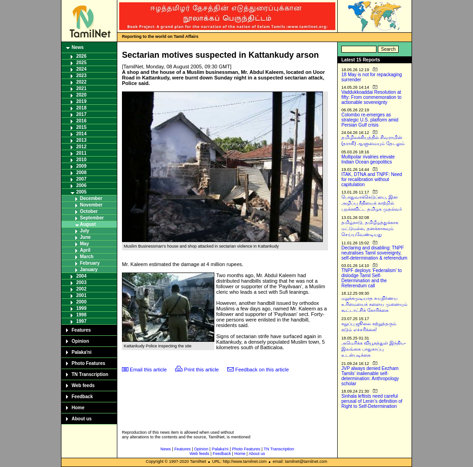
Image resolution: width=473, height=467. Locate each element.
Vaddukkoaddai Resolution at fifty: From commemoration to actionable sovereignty (371, 97)
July (84, 230)
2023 (81, 75)
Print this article (201, 369)
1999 (81, 308)
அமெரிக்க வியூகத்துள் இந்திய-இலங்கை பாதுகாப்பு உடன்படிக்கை (373, 349)
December (91, 198)
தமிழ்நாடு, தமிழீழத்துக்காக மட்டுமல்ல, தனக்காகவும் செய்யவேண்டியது (369, 228)
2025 (81, 62)
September (92, 217)
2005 (81, 191)
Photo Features (88, 363)
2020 (81, 94)
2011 (81, 153)
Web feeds (83, 385)
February (90, 263)
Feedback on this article (262, 369)
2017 (81, 114)
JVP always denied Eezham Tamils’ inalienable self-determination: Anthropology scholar (370, 376)
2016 (81, 120)
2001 (81, 295)
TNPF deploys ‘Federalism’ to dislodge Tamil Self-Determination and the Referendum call (371, 278)
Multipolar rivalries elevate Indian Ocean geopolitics (368, 159)
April (85, 250)
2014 (81, 133)
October (88, 211)
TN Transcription (90, 374)
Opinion (80, 341)
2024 (81, 69)
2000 (81, 301)
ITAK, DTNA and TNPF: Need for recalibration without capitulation (371, 179)
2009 (81, 166)
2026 (81, 56)
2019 (81, 101)
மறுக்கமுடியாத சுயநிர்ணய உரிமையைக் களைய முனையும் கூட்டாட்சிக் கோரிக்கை (374, 304)
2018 (81, 107)
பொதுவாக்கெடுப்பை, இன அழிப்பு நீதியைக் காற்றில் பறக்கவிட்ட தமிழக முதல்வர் (371, 203)
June (85, 237)
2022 (81, 82)
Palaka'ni (81, 352)
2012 (81, 146)
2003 (81, 282)
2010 (81, 159)
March (86, 256)
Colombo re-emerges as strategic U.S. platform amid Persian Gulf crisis (369, 119)
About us (81, 418)
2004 (81, 276)
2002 (81, 288)
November (91, 204)
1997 (81, 321)
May (84, 243)
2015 (81, 127)
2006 (81, 185)
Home (78, 407)
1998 (81, 314)
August (88, 224)
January (88, 269)
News (78, 47)
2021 (81, 88)
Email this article (148, 369)
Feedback (82, 396)
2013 (81, 140)
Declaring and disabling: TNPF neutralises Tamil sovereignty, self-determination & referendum (374, 253)
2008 (81, 172)
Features (81, 330)
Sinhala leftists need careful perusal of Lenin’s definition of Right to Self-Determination (371, 401)
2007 (81, 179)
